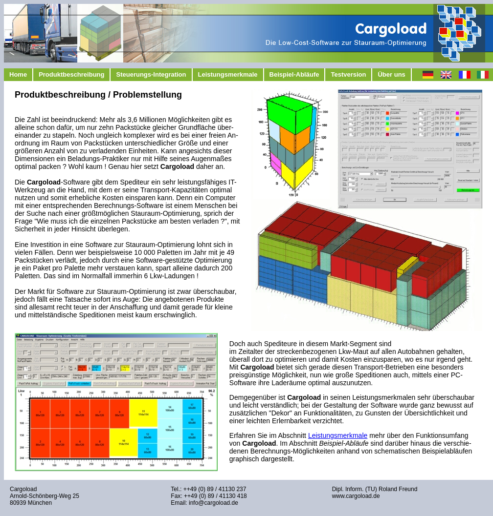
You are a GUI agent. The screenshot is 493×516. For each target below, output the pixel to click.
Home (18, 74)
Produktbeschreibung (71, 74)
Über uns (391, 74)
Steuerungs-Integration (151, 74)
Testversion (348, 74)
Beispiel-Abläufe (294, 74)
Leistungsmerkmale (228, 74)
